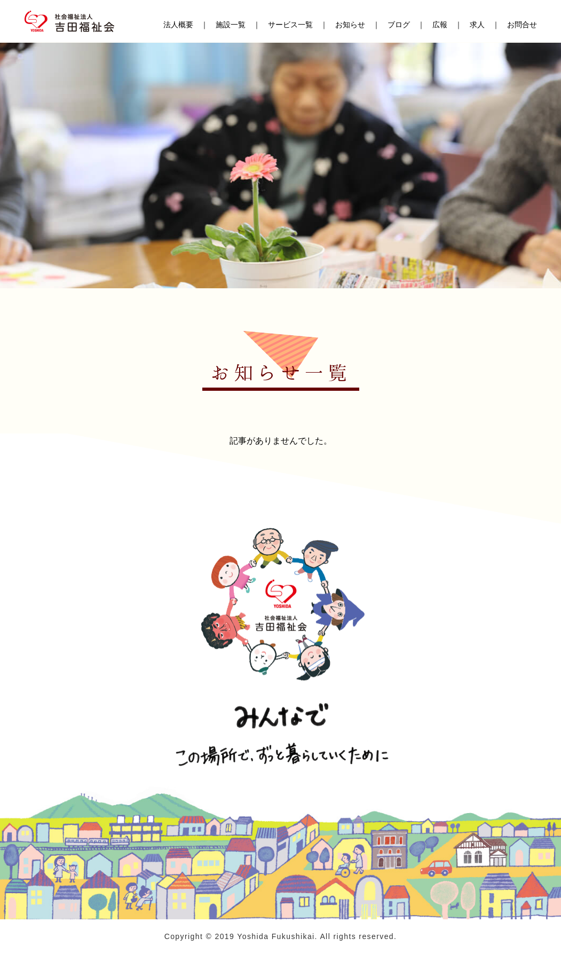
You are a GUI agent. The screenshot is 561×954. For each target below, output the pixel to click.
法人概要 (178, 25)
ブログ (399, 25)
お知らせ (350, 25)
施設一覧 (231, 25)
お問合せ (522, 25)
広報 (439, 25)
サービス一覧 (290, 25)
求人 (477, 25)
